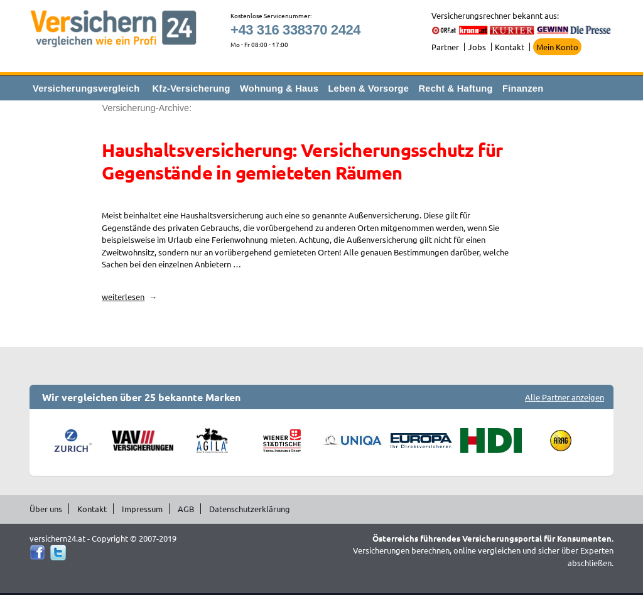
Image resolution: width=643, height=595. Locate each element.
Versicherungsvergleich (86, 88)
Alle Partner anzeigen (564, 397)
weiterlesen (129, 296)
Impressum (142, 508)
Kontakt (509, 46)
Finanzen (522, 88)
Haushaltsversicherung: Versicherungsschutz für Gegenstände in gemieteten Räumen (302, 161)
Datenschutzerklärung (249, 508)
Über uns (46, 508)
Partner (445, 46)
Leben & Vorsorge (368, 88)
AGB (186, 508)
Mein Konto (557, 46)
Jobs (477, 46)
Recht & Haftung (455, 88)
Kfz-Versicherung (191, 88)
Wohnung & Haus (279, 88)
